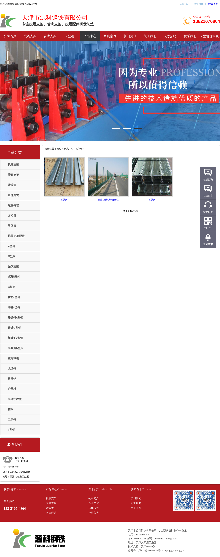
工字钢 (12, 419)
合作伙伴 (198, 3)
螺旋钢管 (13, 205)
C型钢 (11, 286)
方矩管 (12, 215)
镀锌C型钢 (14, 327)
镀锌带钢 (13, 358)
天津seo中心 (148, 546)
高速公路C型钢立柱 (108, 199)
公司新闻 (136, 498)
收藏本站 (184, 3)
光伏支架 (13, 266)
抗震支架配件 (16, 236)
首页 (59, 148)
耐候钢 (12, 378)
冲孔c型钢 (14, 307)
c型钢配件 (14, 276)
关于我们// (94, 489)
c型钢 (70, 36)
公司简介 (93, 498)
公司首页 (10, 36)
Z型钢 (11, 246)
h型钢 (11, 429)
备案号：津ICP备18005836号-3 (145, 550)
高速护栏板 (15, 399)
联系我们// (10, 489)
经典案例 (213, 3)
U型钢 (11, 256)
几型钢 (12, 368)
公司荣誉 (93, 512)
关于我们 (150, 36)
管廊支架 (50, 36)
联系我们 (190, 36)
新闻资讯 (130, 36)
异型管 (12, 225)
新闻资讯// (137, 489)
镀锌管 (12, 185)
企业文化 (93, 503)
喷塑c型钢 (14, 297)
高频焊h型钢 (15, 348)
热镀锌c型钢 (15, 317)
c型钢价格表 (210, 36)
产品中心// (52, 489)
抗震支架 (30, 36)
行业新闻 (136, 503)
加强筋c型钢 (15, 337)
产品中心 (90, 36)
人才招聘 (170, 36)
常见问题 (136, 507)
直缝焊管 (13, 195)
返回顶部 (208, 244)
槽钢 (10, 409)
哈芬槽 (12, 388)
